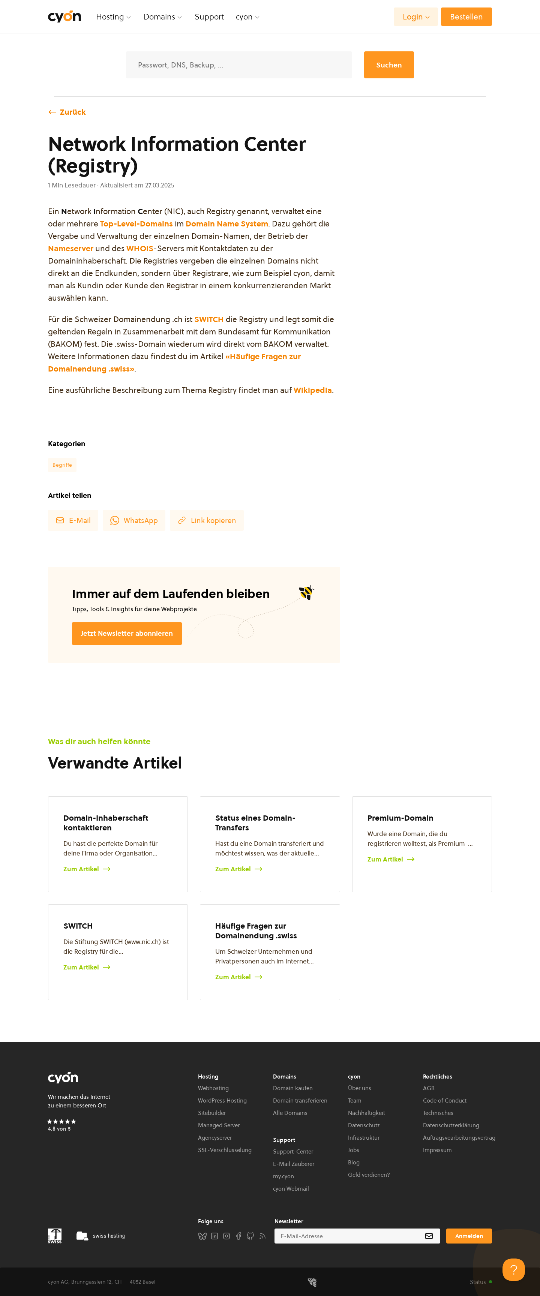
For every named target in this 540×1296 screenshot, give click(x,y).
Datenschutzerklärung (451, 1125)
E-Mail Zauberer (293, 1164)
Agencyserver (215, 1138)
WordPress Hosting (222, 1100)
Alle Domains (290, 1113)
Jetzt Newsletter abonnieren (127, 633)
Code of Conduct (444, 1100)
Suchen (389, 65)
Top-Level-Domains (136, 223)
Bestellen (466, 16)
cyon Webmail (291, 1189)
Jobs (353, 1150)
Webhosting (213, 1088)
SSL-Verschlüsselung (225, 1150)
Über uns (359, 1088)
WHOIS (139, 248)
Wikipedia (313, 390)
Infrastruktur (364, 1138)
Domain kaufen (293, 1088)
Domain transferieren (300, 1100)
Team (355, 1100)
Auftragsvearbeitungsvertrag (459, 1138)
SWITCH (209, 319)
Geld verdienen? (369, 1175)
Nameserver (70, 248)
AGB (429, 1088)
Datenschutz (364, 1125)
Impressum (437, 1150)
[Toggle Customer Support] (513, 1270)
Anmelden (469, 1236)
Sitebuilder (212, 1113)
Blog (354, 1162)
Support (209, 16)
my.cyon (283, 1176)
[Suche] (239, 64)
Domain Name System (227, 223)
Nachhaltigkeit (366, 1113)
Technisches (438, 1113)
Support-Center (293, 1151)
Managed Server (219, 1125)
